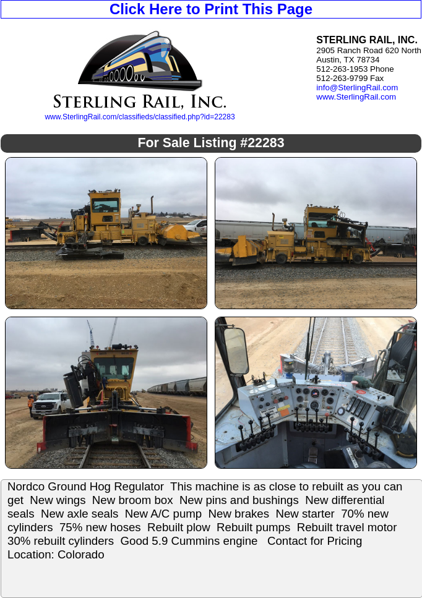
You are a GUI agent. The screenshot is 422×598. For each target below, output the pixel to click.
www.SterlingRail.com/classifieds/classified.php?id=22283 (140, 117)
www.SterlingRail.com (356, 96)
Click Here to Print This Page (211, 9)
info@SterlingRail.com (357, 87)
